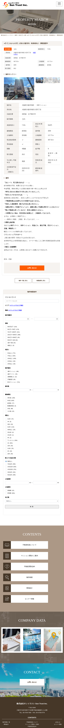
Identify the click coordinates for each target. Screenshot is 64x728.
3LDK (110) (10, 427)
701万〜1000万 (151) (13, 332)
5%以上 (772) (11, 353)
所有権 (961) (11, 493)
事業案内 (9, 620)
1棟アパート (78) (12, 374)
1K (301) (10, 443)
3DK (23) (10, 424)
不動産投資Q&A (32, 702)
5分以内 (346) (11, 475)
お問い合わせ (32, 268)
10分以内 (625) (11, 467)
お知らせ (58, 697)
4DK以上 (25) (11, 430)
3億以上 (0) (10, 345)
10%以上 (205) (11, 358)
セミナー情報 (58, 699)
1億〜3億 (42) (11, 343)
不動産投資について (32, 697)
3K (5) (9, 421)
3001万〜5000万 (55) (13, 337)
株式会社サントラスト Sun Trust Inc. (32, 678)
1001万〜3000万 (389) (13, 335)
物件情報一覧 (6, 697)
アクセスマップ (51, 620)
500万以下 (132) (12, 327)
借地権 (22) (10, 490)
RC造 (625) (10, 400)
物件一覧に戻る (23, 280)
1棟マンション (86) (13, 371)
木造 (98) (10, 409)
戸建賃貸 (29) (11, 379)
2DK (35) (10, 454)
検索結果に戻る (41, 280)
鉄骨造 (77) (10, 403)
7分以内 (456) (11, 464)
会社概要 (30, 620)
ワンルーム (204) (12, 440)
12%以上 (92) (11, 361)
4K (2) (9, 438)
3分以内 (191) (11, 472)
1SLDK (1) (10, 435)
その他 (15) (10, 411)
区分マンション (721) (13, 382)
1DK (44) (10, 446)
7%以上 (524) (11, 356)
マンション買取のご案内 (32, 699)
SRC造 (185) (11, 398)
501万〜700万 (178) (13, 329)
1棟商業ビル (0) (12, 377)
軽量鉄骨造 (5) (11, 406)
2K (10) (9, 451)
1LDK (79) (10, 448)
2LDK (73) (10, 419)
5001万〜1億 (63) (12, 340)
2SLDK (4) (10, 432)
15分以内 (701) (11, 469)
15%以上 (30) (11, 364)
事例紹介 (6, 699)
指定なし (9, 461)
